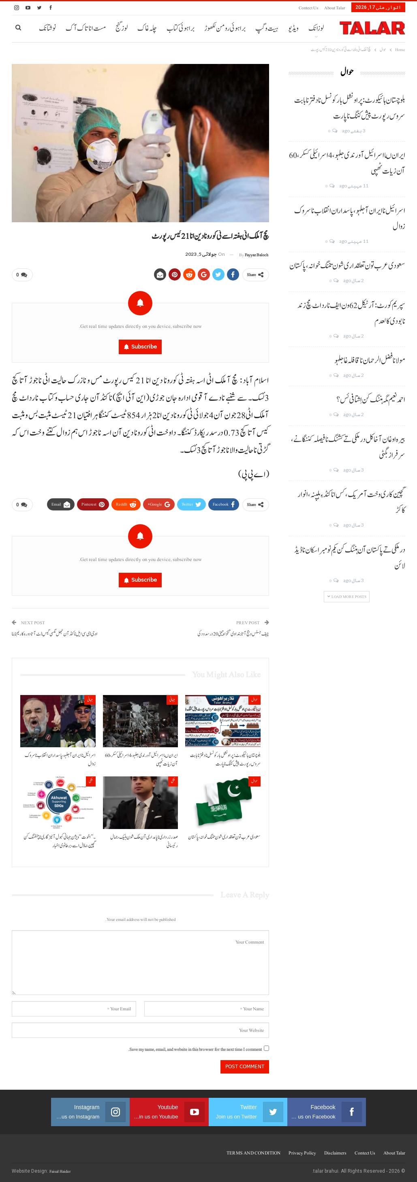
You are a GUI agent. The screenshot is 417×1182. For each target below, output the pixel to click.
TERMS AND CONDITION (253, 1152)
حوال (254, 699)
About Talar (334, 8)
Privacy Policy (302, 1152)
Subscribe (144, 346)
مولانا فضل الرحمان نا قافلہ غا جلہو (369, 361)
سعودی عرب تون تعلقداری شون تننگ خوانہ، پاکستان (347, 266)
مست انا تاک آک (86, 28)
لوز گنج (121, 28)
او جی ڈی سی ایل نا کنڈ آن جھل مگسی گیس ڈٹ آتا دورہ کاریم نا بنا (55, 633)
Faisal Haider (60, 1170)
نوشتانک (47, 28)
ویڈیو (293, 28)
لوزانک (316, 28)
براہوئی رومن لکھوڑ (225, 28)
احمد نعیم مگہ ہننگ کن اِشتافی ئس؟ (370, 400)
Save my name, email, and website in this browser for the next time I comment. (195, 1049)
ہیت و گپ (266, 28)
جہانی (172, 699)
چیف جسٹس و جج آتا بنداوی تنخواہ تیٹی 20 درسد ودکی (233, 633)
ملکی (173, 781)
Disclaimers (335, 1152)
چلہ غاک (147, 28)
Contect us (308, 8)
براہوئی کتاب (181, 28)
